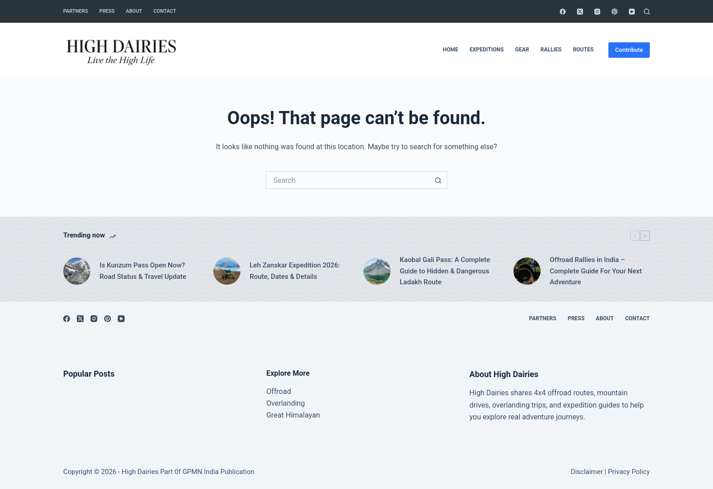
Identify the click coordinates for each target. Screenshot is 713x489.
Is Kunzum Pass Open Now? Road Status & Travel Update (143, 271)
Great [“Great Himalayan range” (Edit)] (275, 415)
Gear (522, 49)
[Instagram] (597, 12)
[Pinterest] (615, 12)
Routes (583, 49)
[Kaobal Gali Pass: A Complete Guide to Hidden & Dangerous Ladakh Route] (377, 271)
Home (450, 49)
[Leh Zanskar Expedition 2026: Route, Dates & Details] (227, 271)
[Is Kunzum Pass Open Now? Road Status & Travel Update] (76, 271)
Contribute (629, 49)
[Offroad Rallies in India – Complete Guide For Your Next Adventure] (527, 271)
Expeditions (487, 49)
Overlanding (285, 403)
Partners (75, 11)
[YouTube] (632, 12)
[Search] (647, 12)
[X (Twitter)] (580, 12)
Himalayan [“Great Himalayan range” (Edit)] (302, 415)
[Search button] (438, 180)
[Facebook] (563, 12)
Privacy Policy (629, 472)
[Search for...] (347, 180)
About (134, 11)
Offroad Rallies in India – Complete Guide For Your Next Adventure (596, 271)
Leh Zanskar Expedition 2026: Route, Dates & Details (295, 271)
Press (106, 11)
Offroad (278, 391)
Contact (165, 11)
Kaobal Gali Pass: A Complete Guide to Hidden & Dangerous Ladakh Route (445, 271)
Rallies (550, 49)
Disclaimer (587, 472)
